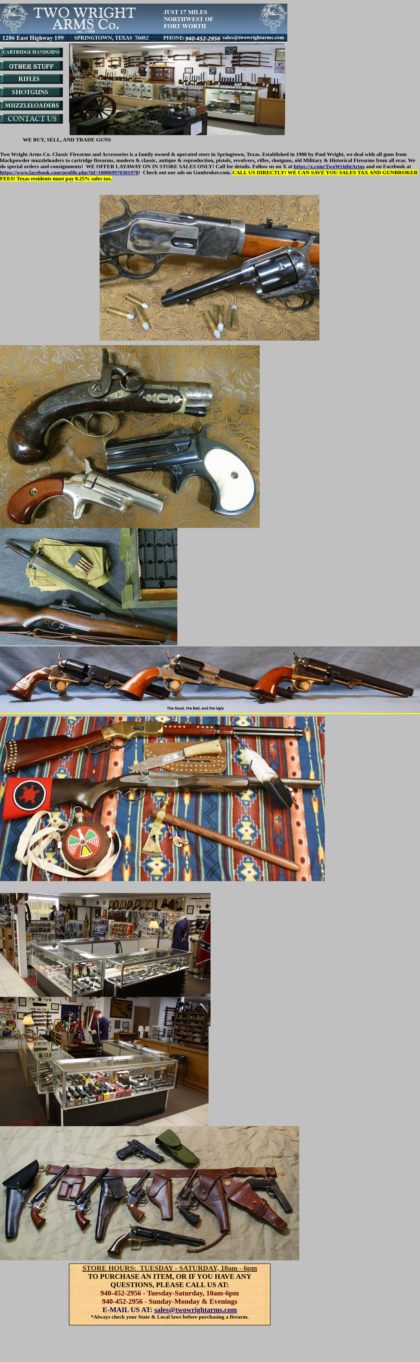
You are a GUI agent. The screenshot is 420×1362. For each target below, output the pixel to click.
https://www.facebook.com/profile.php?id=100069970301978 (69, 172)
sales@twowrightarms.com (195, 1310)
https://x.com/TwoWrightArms (329, 166)
